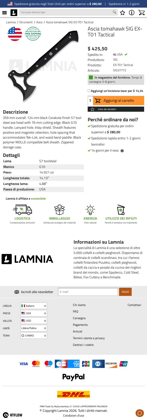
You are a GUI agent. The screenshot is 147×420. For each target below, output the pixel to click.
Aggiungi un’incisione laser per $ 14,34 (117, 91)
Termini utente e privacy (89, 338)
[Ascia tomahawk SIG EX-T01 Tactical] (43, 66)
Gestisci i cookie (83, 344)
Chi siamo (79, 305)
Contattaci (134, 305)
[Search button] (115, 12)
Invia (125, 291)
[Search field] (68, 12)
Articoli (77, 331)
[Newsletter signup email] (88, 292)
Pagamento (80, 324)
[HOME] (14, 12)
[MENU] (4, 12)
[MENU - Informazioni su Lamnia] (131, 12)
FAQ (75, 311)
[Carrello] (141, 12)
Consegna (79, 318)
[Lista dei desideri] (122, 12)
